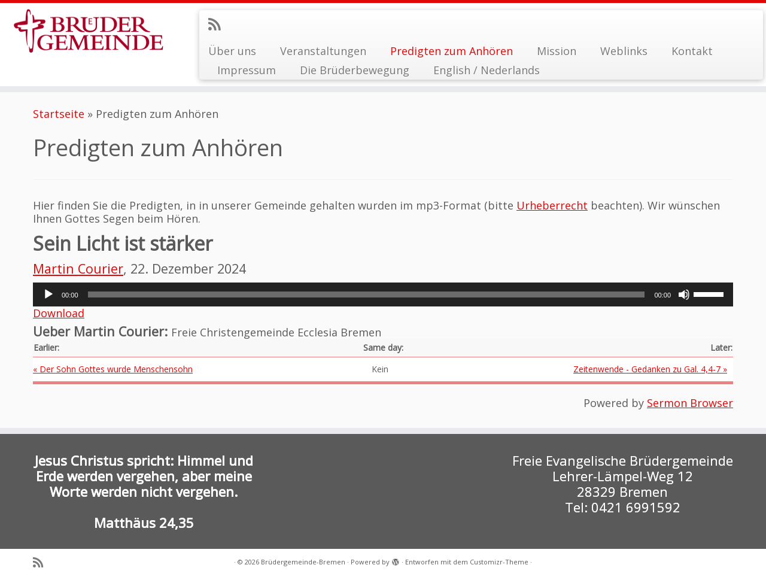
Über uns (232, 51)
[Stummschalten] (684, 294)
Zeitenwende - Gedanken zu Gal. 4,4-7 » (650, 369)
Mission (556, 51)
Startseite (58, 114)
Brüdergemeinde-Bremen (303, 561)
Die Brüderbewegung (354, 70)
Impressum (246, 70)
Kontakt (692, 51)
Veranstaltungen (323, 51)
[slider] (366, 294)
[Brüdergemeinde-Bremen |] (88, 31)
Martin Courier (78, 268)
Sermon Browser (690, 403)
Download (58, 313)
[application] (383, 294)
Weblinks (624, 51)
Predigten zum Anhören (451, 51)
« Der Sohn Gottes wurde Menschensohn (113, 369)
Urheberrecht (552, 205)
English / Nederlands (486, 70)
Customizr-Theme (499, 561)
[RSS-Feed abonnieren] (218, 24)
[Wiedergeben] (48, 294)
